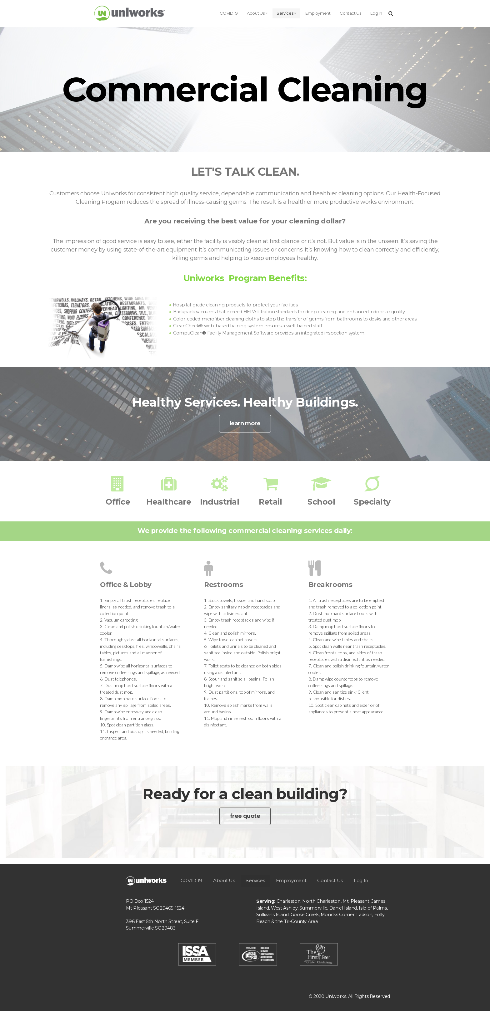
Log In (376, 13)
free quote (245, 816)
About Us (257, 13)
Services (286, 13)
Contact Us (350, 13)
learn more (245, 423)
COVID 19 (229, 13)
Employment (317, 13)
